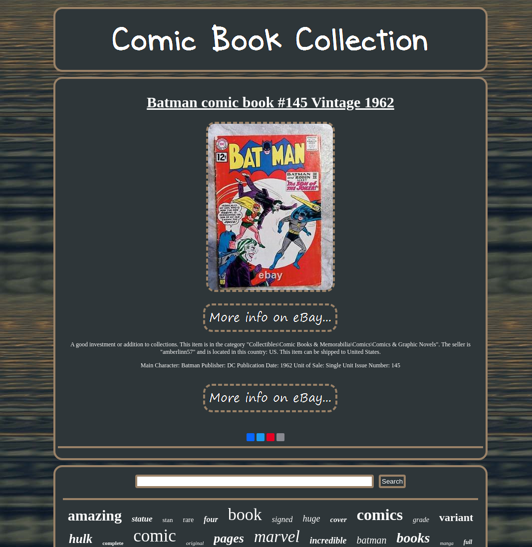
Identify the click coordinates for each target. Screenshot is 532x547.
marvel (277, 537)
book (245, 514)
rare (188, 520)
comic (154, 536)
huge (311, 519)
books (413, 538)
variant (456, 517)
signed (282, 519)
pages (229, 538)
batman (372, 540)
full (468, 542)
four (211, 519)
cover (338, 520)
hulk (80, 539)
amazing (95, 515)
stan (168, 520)
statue (142, 519)
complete (112, 543)
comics (380, 515)
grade (421, 520)
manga (447, 543)
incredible (328, 541)
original (195, 543)
